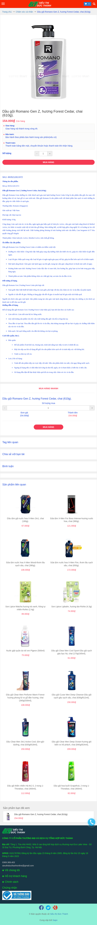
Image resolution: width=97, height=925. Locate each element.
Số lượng (6, 153)
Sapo (55, 920)
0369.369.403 (8, 862)
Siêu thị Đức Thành (59, 914)
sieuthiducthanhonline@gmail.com (18, 865)
